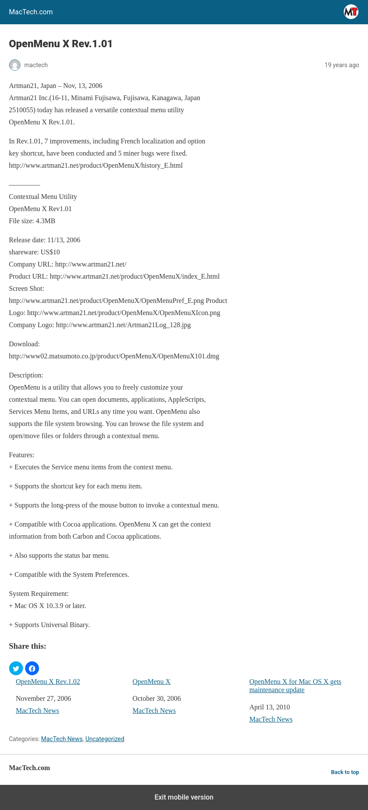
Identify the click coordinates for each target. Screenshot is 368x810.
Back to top (345, 772)
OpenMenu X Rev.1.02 (48, 681)
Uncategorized (104, 738)
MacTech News (37, 710)
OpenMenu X (152, 681)
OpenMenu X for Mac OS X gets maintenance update (295, 685)
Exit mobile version (183, 797)
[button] (16, 668)
